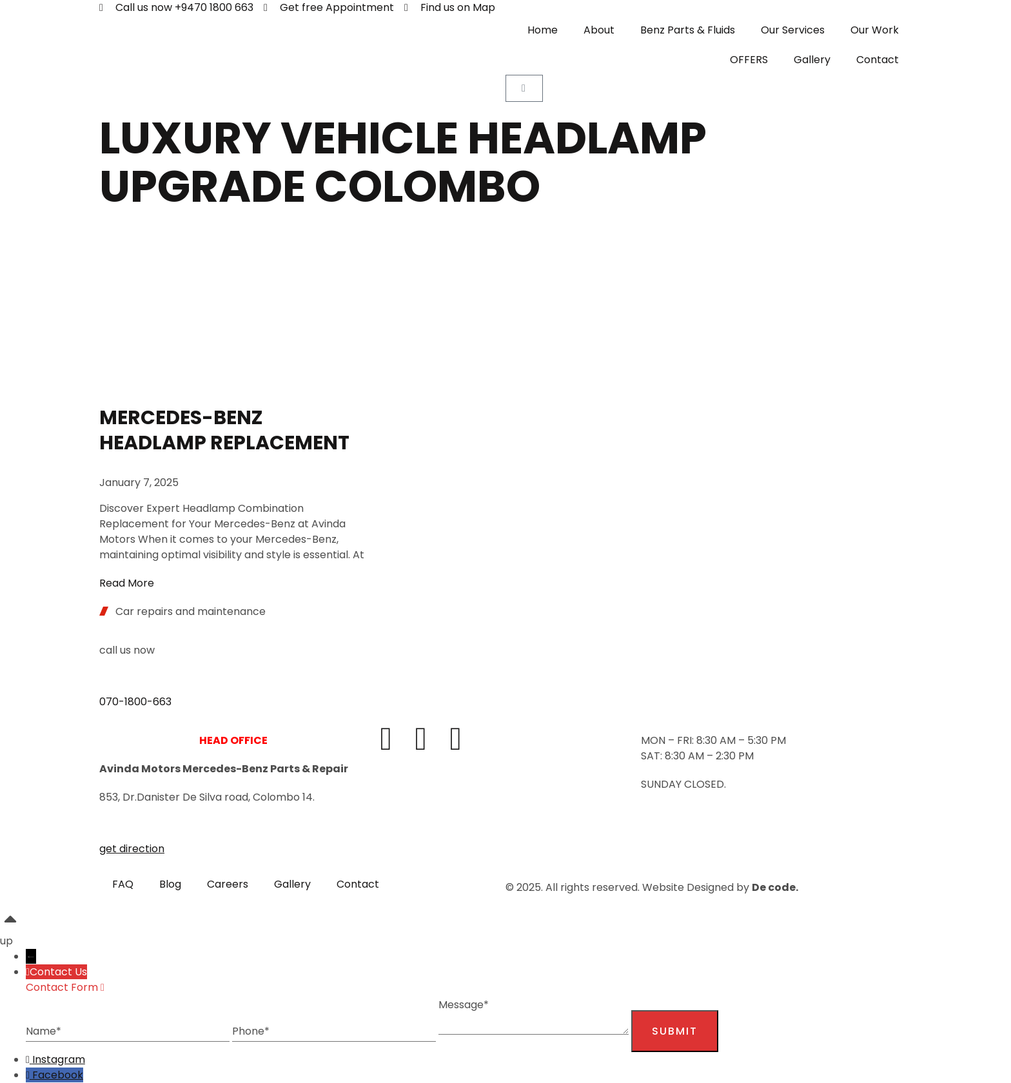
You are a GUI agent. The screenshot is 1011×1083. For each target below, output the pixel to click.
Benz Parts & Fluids (687, 30)
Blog (170, 884)
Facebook (57, 1075)
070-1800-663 (135, 701)
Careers (227, 884)
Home (542, 30)
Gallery (812, 59)
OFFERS (749, 59)
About (599, 30)
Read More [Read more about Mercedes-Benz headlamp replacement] (126, 583)
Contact (877, 59)
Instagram (58, 1059)
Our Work (874, 30)
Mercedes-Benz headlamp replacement (224, 430)
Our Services (793, 30)
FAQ (122, 884)
